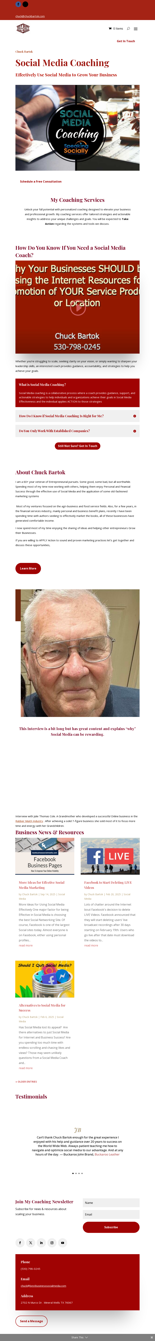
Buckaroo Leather (107, 1154)
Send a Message (31, 1321)
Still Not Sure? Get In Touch (77, 446)
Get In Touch (126, 41)
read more (26, 945)
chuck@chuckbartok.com (30, 16)
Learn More (28, 568)
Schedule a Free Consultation (41, 181)
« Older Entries (26, 1081)
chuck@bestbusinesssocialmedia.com (43, 1285)
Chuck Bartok (30, 894)
